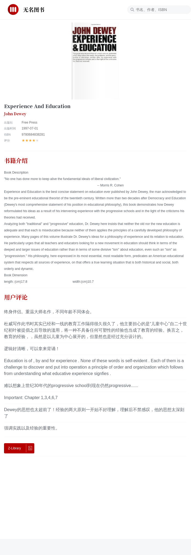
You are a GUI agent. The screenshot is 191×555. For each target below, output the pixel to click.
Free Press (30, 122)
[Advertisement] (95, 501)
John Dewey (15, 114)
